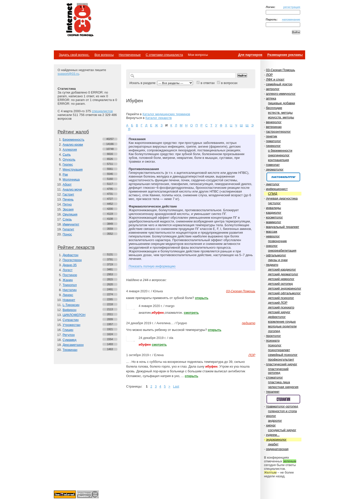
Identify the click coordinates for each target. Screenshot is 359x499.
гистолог (274, 203)
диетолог (272, 184)
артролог (272, 89)
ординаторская (277, 449)
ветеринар (274, 127)
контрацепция (278, 160)
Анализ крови (73, 144)
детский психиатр (281, 307)
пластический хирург (281, 364)
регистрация (291, 6)
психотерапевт (279, 350)
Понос (67, 234)
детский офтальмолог (284, 293)
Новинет (69, 300)
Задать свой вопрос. (74, 55)
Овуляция (70, 214)
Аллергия (70, 149)
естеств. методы (280, 112)
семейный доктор (279, 84)
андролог (275, 420)
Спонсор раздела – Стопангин (283, 399)
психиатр (273, 340)
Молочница (71, 179)
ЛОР (269, 75)
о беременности (280, 150)
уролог (271, 416)
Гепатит (68, 229)
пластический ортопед (278, 371)
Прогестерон (72, 260)
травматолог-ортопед (282, 406)
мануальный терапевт (282, 227)
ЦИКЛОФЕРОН (74, 315)
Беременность (73, 139)
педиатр (272, 265)
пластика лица (279, 382)
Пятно (67, 204)
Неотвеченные (130, 55)
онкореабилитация (282, 250)
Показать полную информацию (152, 266)
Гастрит (68, 194)
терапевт (272, 392)
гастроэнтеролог (278, 131)
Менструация (73, 169)
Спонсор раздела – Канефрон (283, 177)
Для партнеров (250, 55)
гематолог (273, 141)
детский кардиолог (282, 269)
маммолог (273, 222)
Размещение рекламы (285, 55)
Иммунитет (71, 224)
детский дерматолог (283, 274)
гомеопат (273, 165)
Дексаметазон (73, 345)
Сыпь (67, 154)
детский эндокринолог (284, 288)
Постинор (70, 275)
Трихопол (70, 285)
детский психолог (281, 298)
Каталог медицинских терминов (166, 114)
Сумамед (69, 340)
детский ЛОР (277, 302)
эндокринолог (276, 439)
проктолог (273, 336)
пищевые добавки (281, 103)
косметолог (274, 217)
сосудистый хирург (282, 430)
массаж (271, 231)
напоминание (291, 19)
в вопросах (229, 83)
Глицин (68, 330)
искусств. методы (281, 117)
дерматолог (274, 169)
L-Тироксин (71, 305)
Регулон (69, 335)
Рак (65, 174)
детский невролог (281, 279)
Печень (68, 199)
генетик (271, 136)
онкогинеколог (278, 155)
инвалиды (273, 208)
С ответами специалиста (164, 55)
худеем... (272, 435)
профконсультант (281, 359)
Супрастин (71, 320)
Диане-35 (70, 265)
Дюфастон (70, 255)
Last (176, 386)
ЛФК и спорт (275, 79)
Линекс (68, 295)
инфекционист (277, 189)
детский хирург (279, 312)
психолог (274, 345)
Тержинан (70, 350)
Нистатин (70, 290)
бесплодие (274, 108)
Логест (68, 270)
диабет (273, 444)
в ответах (208, 83)
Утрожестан (71, 325)
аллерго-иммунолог (281, 94)
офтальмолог (276, 255)
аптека (271, 98)
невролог (273, 236)
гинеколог (273, 146)
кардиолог (273, 212)
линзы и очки (277, 260)
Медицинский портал (79, 20)
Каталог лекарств (158, 118)
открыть (201, 298)
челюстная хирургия (283, 387)
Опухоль (69, 159)
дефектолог (277, 317)
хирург (271, 425)
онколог (272, 246)
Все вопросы (104, 55)
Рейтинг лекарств (76, 247)
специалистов (102, 111)
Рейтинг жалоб (73, 131)
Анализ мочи (72, 189)
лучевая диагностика (282, 198)
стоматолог (274, 377)
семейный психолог (282, 355)
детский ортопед (280, 284)
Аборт (67, 184)
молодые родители (282, 326)
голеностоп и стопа (282, 411)
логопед (274, 331)
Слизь (67, 219)
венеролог (273, 122)
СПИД (272, 194)
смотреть (191, 312)
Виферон (70, 310)
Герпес (68, 164)
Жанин (68, 280)
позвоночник (277, 241)
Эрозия (68, 209)
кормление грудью (282, 321)
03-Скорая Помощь (280, 70)
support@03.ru (68, 74)
